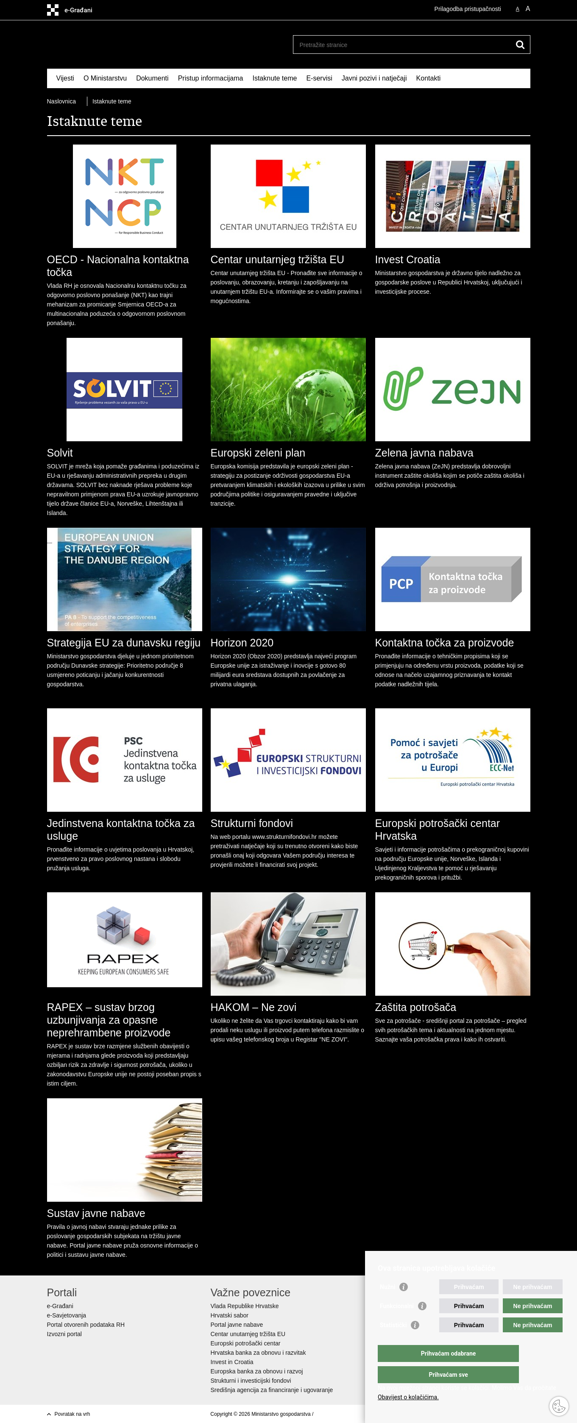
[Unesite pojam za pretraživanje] (402, 45)
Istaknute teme (274, 78)
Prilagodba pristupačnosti (468, 9)
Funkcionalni (397, 1323)
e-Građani (60, 1306)
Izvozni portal (64, 1334)
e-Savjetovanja (66, 1315)
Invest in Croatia (232, 1362)
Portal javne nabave (237, 1324)
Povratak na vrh (72, 1414)
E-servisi (319, 78)
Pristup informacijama (210, 78)
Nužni (387, 1303)
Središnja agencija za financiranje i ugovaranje (272, 1390)
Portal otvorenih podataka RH (86, 1324)
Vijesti (65, 78)
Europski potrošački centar (246, 1343)
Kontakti (428, 78)
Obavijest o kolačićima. (408, 1397)
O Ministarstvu (105, 78)
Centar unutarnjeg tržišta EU (248, 1334)
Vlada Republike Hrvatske (245, 1306)
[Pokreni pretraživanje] (520, 44)
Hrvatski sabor (229, 1315)
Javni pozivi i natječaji (374, 78)
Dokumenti (152, 78)
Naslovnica (61, 101)
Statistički (393, 1342)
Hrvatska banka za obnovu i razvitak (258, 1352)
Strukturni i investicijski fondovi (251, 1380)
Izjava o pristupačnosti (340, 1414)
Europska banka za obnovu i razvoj (257, 1371)
